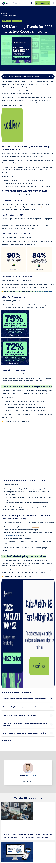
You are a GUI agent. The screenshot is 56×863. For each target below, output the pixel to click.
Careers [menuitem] (31, 836)
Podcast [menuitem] (31, 816)
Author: (8, 17)
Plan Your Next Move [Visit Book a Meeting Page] (9, 823)
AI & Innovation (17, 22)
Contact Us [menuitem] (32, 833)
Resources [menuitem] (32, 823)
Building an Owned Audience (44, 263)
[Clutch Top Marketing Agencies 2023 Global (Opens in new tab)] (15, 832)
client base (36, 498)
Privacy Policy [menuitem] (41, 857)
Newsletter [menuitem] (52, 859)
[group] (28, 78)
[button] (3, 77)
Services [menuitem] (22, 812)
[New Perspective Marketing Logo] (11, 3)
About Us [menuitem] (31, 812)
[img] (49, 78)
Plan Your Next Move (42, 3)
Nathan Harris (31, 697)
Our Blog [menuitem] (31, 819)
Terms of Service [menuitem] (50, 857)
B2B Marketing (6, 22)
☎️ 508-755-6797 (6, 810)
